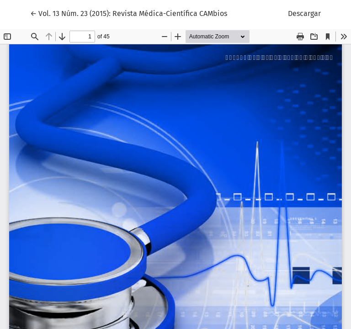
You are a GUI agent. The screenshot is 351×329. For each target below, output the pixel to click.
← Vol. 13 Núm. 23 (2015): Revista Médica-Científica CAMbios (128, 13)
